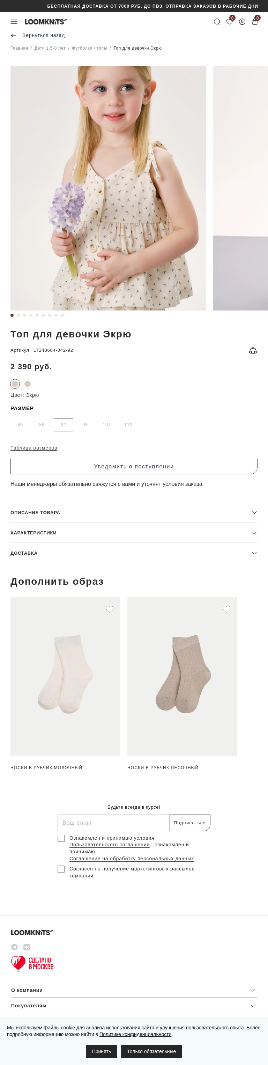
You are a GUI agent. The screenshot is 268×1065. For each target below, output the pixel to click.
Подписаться (190, 822)
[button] (134, 512)
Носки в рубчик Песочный (163, 767)
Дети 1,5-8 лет (50, 48)
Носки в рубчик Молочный (46, 767)
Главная (19, 48)
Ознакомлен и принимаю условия (112, 838)
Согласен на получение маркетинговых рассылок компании (131, 872)
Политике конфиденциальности (135, 1034)
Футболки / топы (89, 48)
